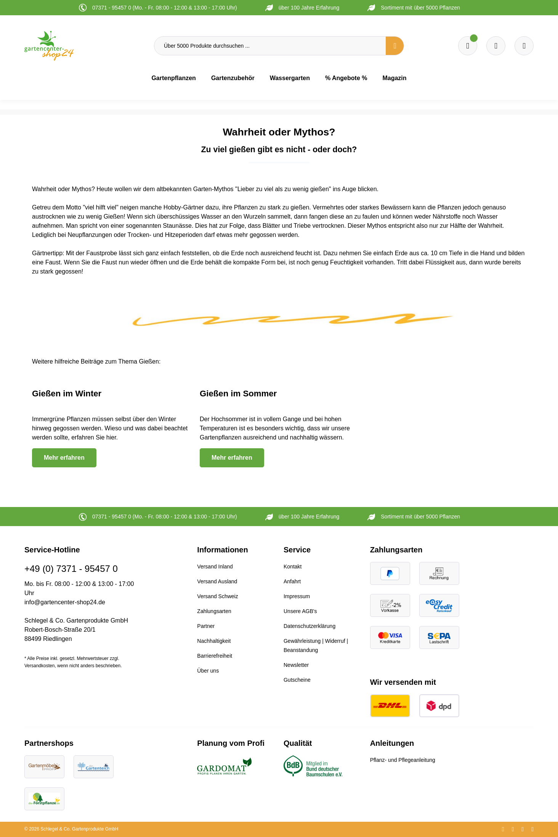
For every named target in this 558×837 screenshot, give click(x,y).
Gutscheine (297, 680)
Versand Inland (214, 566)
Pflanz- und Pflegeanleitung (402, 760)
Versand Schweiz (217, 596)
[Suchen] (395, 45)
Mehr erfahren (64, 457)
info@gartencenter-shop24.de (64, 602)
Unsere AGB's (300, 611)
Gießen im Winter (66, 393)
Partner (206, 626)
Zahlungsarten (214, 611)
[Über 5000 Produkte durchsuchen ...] (270, 45)
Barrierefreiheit (214, 656)
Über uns (208, 671)
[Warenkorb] (495, 45)
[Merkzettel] (467, 45)
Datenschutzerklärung (309, 626)
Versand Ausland (217, 581)
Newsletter (296, 665)
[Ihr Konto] (524, 45)
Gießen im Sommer (238, 393)
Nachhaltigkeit (214, 641)
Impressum (297, 596)
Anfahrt (292, 581)
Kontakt (292, 566)
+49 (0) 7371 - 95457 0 (71, 568)
